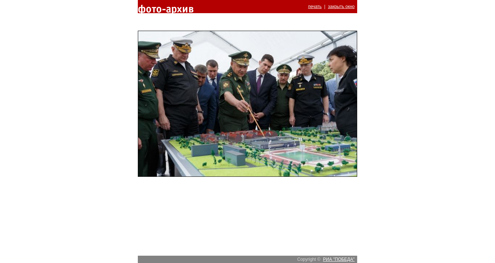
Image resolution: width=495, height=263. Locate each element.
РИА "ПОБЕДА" (339, 259)
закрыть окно (341, 6)
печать (315, 6)
